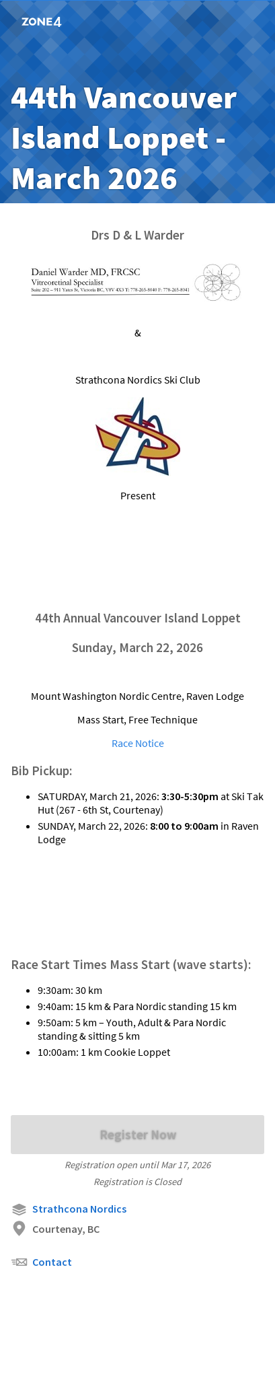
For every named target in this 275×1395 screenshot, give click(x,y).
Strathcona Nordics (68, 1209)
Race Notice (138, 743)
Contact (41, 1262)
